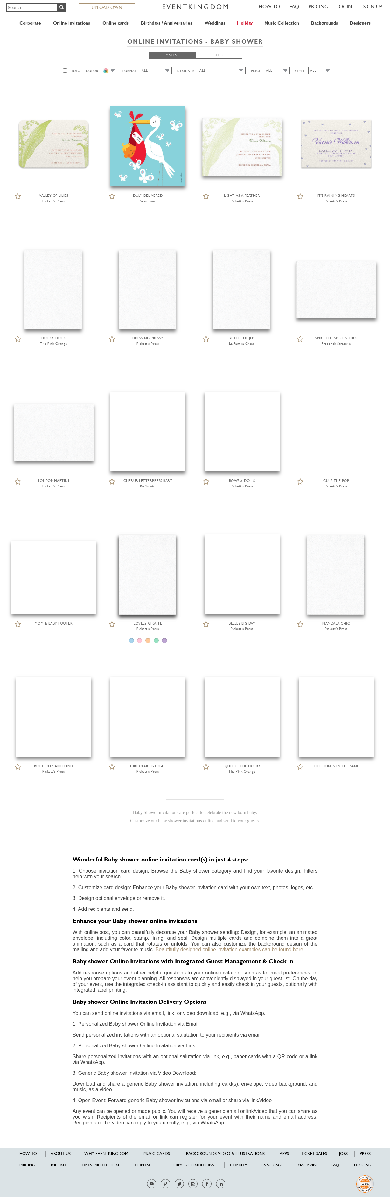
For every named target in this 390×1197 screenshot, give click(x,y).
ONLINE (172, 55)
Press (365, 1153)
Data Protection (100, 1165)
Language (272, 1165)
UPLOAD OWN (107, 7)
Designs (362, 1165)
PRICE (256, 71)
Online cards (115, 23)
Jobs (343, 1153)
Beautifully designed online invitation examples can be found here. (230, 949)
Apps (284, 1153)
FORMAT (129, 71)
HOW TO (269, 7)
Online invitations (71, 23)
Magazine (308, 1165)
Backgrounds (324, 23)
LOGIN (344, 7)
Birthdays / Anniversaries (166, 23)
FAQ (294, 7)
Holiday (245, 23)
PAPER (219, 55)
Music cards (156, 1153)
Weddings (215, 23)
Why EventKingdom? (106, 1153)
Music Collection (281, 23)
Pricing (318, 7)
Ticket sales (314, 1153)
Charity (238, 1165)
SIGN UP (372, 7)
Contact (144, 1165)
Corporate (30, 23)
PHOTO (74, 71)
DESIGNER (186, 71)
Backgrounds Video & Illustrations (225, 1153)
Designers (360, 23)
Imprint (58, 1165)
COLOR (92, 71)
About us (61, 1153)
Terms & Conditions (192, 1165)
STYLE (300, 71)
